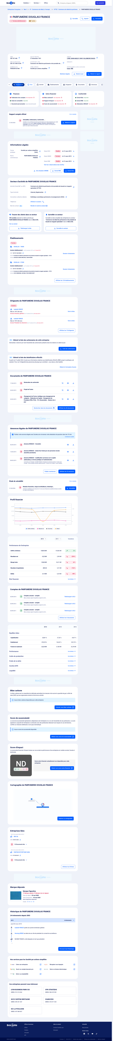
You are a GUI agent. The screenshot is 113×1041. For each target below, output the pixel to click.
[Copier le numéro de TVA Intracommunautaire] (21, 68)
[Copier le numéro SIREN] (19, 57)
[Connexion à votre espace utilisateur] (100, 3)
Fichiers (26, 1030)
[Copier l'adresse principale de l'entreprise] (97, 57)
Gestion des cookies (77, 1039)
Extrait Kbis (69, 171)
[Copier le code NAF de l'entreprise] (73, 187)
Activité (40, 85)
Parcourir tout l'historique (67, 949)
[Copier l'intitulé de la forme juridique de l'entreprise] (39, 151)
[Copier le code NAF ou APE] (63, 62)
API (25, 1035)
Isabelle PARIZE (19, 927)
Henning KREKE (19, 933)
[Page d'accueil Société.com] (10, 3)
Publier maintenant (50, 471)
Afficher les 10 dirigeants (66, 330)
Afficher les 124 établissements (65, 280)
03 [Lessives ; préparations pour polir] (29, 901)
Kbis (29, 85)
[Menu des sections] (9, 84)
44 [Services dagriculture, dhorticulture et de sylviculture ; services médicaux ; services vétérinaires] (33, 901)
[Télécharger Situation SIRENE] (73, 156)
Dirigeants (67, 85)
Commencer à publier (69, 436)
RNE (72, 68)
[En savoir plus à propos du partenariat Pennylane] (74, 969)
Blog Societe (85, 1027)
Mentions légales (65, 74)
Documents (80, 85)
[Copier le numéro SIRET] (23, 62)
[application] (43, 514)
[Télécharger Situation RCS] (73, 151)
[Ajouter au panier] (68, 122)
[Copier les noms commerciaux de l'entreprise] (39, 156)
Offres (46, 3)
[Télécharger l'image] (19, 891)
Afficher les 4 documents (67, 617)
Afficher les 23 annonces (67, 471)
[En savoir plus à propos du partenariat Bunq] (40, 969)
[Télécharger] (73, 383)
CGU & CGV (68, 1039)
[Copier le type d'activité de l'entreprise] (45, 192)
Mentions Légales (101, 1039)
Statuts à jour (78, 74)
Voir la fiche (71, 311)
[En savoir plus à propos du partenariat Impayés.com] (74, 964)
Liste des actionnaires (67, 349)
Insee (68, 68)
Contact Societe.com (58, 1027)
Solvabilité (97, 19)
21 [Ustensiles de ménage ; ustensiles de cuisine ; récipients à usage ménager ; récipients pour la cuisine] (31, 901)
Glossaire (55, 1030)
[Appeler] (85, 19)
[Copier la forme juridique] (49, 68)
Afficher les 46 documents (66, 408)
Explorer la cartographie (65, 818)
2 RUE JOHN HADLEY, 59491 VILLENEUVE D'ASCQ (81, 58)
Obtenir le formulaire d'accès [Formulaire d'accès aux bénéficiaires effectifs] (68, 367)
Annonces (93, 85)
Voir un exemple (72, 114)
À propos (62, 1039)
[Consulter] (68, 383)
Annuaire (26, 1032)
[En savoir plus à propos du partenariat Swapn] (40, 964)
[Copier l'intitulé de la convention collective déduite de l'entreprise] (66, 197)
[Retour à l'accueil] (12, 1025)
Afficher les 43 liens (68, 867)
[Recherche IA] (18, 84)
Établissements (53, 85)
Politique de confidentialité (89, 1039)
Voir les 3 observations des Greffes (54, 164)
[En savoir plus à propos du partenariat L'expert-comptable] (40, 974)
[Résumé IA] (62, 383)
